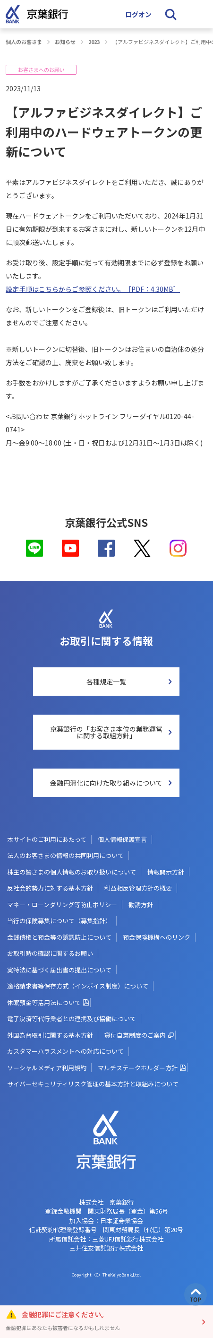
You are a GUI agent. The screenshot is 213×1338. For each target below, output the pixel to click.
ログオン (138, 14)
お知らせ (65, 41)
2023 (94, 41)
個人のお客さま (24, 41)
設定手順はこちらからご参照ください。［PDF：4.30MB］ (93, 289)
